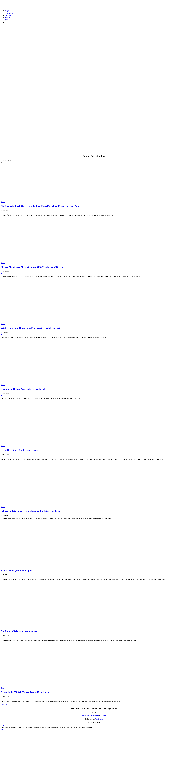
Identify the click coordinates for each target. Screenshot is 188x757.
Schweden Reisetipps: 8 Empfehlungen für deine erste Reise (30, 511)
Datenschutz (95, 715)
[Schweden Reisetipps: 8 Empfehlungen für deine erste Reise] (30, 505)
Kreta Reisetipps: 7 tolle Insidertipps (19, 450)
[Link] (3, 5)
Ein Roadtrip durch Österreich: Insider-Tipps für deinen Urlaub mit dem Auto (40, 206)
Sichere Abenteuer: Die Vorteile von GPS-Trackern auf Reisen (32, 267)
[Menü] (2, 7)
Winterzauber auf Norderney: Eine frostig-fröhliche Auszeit (31, 328)
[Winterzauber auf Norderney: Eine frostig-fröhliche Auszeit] (30, 322)
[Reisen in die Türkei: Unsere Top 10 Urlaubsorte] (30, 686)
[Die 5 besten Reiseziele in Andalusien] (30, 625)
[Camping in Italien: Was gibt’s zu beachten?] (30, 383)
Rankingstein (99, 719)
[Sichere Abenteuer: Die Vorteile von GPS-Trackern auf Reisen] (30, 261)
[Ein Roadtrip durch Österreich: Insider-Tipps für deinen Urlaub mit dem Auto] (30, 200)
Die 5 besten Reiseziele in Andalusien (19, 631)
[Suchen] (1, 162)
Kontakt (103, 715)
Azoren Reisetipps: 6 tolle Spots (16, 570)
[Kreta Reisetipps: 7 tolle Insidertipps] (30, 444)
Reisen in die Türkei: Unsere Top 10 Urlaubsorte (25, 692)
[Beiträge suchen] (9, 160)
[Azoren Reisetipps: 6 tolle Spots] (30, 564)
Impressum (85, 715)
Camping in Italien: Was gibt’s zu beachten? (23, 389)
